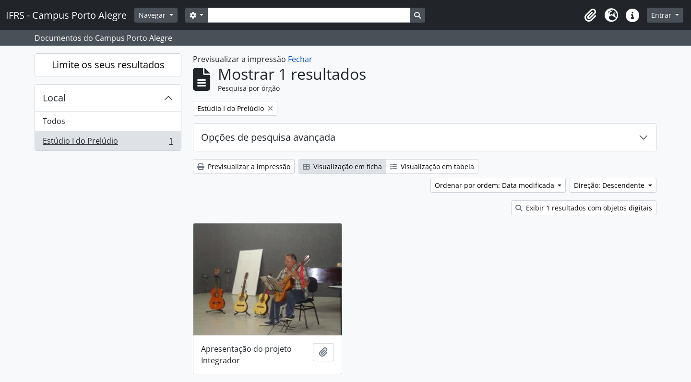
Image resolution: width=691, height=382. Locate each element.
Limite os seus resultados (108, 64)
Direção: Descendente (610, 185)
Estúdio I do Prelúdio (107, 142)
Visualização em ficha (342, 166)
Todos (54, 121)
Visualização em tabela (432, 166)
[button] (590, 15)
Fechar (300, 59)
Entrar (662, 15)
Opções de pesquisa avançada (268, 137)
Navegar (153, 15)
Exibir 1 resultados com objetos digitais (583, 207)
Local (54, 97)
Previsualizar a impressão (243, 166)
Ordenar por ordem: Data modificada (495, 185)
